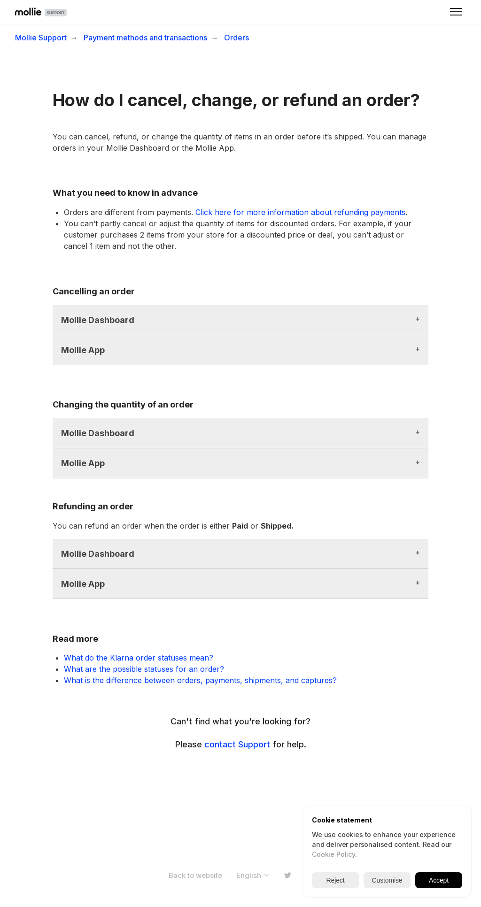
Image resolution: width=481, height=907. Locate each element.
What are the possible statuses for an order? (144, 669)
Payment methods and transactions (145, 37)
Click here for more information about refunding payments (300, 212)
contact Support (237, 744)
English (253, 875)
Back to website (195, 875)
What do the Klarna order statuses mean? (138, 657)
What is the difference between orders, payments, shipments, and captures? (200, 680)
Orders (236, 37)
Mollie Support (41, 37)
